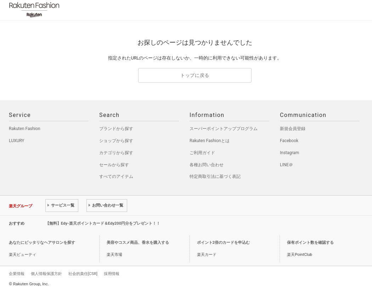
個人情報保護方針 (46, 273)
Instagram (289, 152)
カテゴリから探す (116, 152)
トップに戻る (194, 75)
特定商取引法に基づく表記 (215, 176)
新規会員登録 (292, 128)
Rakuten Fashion (64, 10)
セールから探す (114, 164)
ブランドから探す (116, 128)
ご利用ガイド (202, 152)
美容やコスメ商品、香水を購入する (138, 242)
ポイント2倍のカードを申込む (223, 242)
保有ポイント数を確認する (310, 242)
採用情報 (111, 273)
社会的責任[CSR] (82, 273)
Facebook (289, 140)
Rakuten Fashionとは (210, 140)
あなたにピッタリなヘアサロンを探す (42, 242)
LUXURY (16, 140)
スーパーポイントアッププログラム (224, 128)
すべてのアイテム (116, 176)
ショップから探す (116, 140)
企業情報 (16, 273)
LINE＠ (286, 164)
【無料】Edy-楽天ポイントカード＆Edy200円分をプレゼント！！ (102, 223)
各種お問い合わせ (207, 164)
